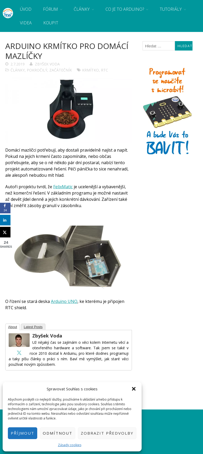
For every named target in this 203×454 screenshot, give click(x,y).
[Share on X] (5, 232)
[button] (133, 388)
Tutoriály (171, 9)
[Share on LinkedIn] (5, 220)
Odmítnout (57, 433)
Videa (26, 23)
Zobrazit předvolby (107, 433)
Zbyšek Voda (47, 64)
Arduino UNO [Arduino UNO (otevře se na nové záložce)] (64, 301)
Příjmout (22, 433)
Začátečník (60, 70)
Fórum (50, 9)
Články (82, 9)
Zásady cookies (69, 445)
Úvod (25, 9)
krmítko (90, 70)
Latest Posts (33, 327)
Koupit (50, 23)
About (12, 327)
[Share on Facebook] (5, 208)
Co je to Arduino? (124, 9)
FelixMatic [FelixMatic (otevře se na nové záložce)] (63, 187)
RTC (104, 70)
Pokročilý (37, 70)
